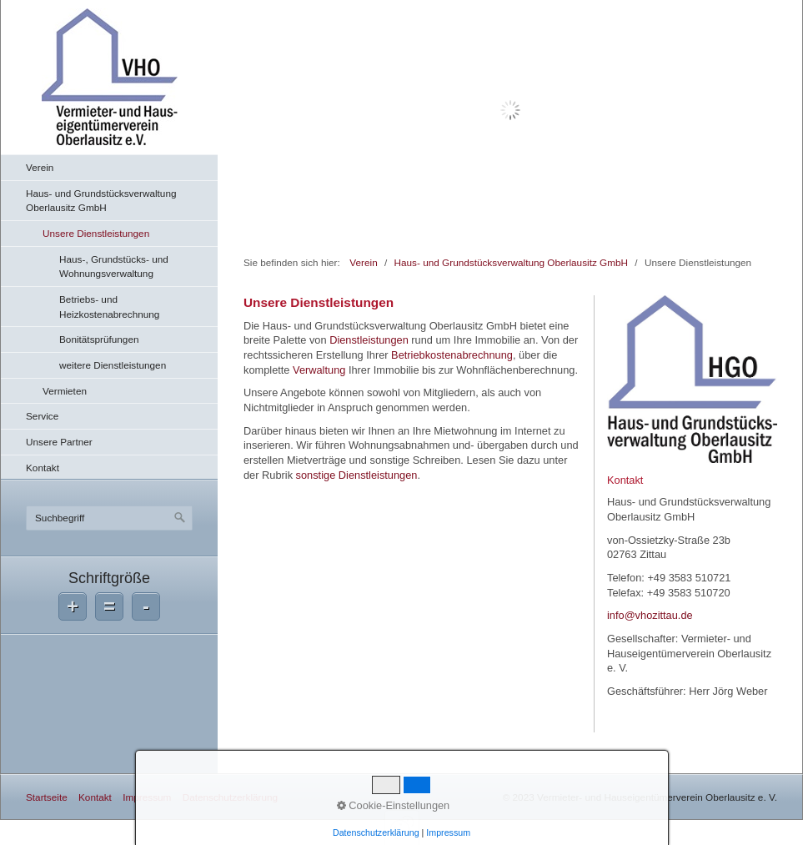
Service (42, 415)
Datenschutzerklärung (230, 797)
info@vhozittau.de (650, 615)
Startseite (47, 797)
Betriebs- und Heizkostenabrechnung (109, 306)
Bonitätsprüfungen (99, 339)
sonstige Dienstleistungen (357, 475)
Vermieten (65, 390)
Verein (39, 167)
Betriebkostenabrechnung (452, 355)
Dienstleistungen (369, 340)
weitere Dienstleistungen (112, 365)
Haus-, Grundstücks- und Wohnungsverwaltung (113, 266)
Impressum (147, 797)
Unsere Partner (59, 441)
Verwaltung (319, 370)
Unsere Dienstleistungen (96, 233)
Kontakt (42, 467)
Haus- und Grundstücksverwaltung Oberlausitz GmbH (101, 201)
